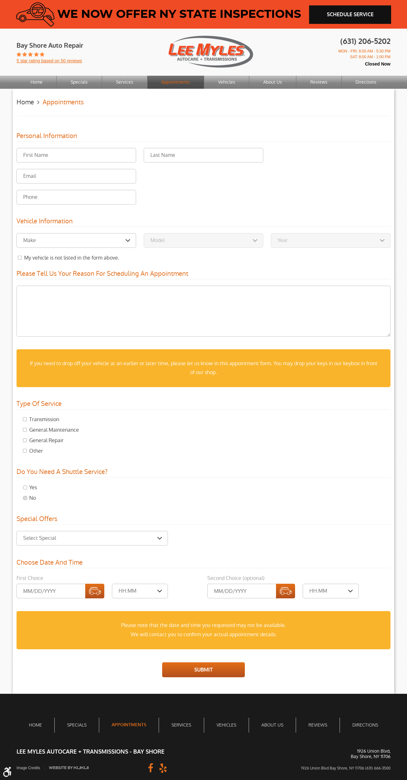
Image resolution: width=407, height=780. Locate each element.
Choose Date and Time (50, 562)
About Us (272, 82)
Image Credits (28, 767)
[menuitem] (37, 82)
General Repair (46, 440)
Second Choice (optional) (236, 578)
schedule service (350, 14)
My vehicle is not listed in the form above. (71, 257)
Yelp (163, 767)
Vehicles (226, 82)
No (32, 497)
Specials (79, 82)
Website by (69, 767)
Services (124, 82)
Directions (365, 82)
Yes (33, 487)
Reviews (319, 82)
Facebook (150, 767)
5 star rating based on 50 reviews (49, 60)
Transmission (44, 419)
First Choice (30, 578)
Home (37, 82)
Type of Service (39, 404)
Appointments (175, 82)
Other (36, 450)
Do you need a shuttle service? (62, 472)
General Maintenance (54, 429)
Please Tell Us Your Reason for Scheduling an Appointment (102, 273)
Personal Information (47, 136)
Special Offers (37, 519)
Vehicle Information (45, 221)
